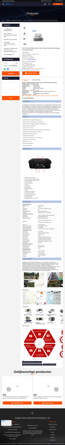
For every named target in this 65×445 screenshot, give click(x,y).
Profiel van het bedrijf (52, 424)
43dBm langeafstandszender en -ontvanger (32, 362)
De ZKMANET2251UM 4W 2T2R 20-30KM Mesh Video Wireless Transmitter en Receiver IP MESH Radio (16, 397)
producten (8, 20)
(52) (10, 50)
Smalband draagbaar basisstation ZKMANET (32, 364)
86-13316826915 (59, 0)
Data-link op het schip (17, 20)
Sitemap (52, 437)
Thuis (3, 20)
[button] (8, 389)
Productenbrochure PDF (32, 59)
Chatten (58, 4)
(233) (10, 44)
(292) (8, 29)
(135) (10, 35)
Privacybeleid (52, 440)
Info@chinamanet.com (46, 0)
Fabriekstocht (52, 426)
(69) (10, 39)
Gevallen (52, 434)
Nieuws (52, 432)
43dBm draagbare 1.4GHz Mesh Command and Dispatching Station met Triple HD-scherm (47, 397)
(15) (9, 54)
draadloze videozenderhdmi (49, 364)
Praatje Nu (11, 73)
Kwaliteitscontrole (52, 429)
